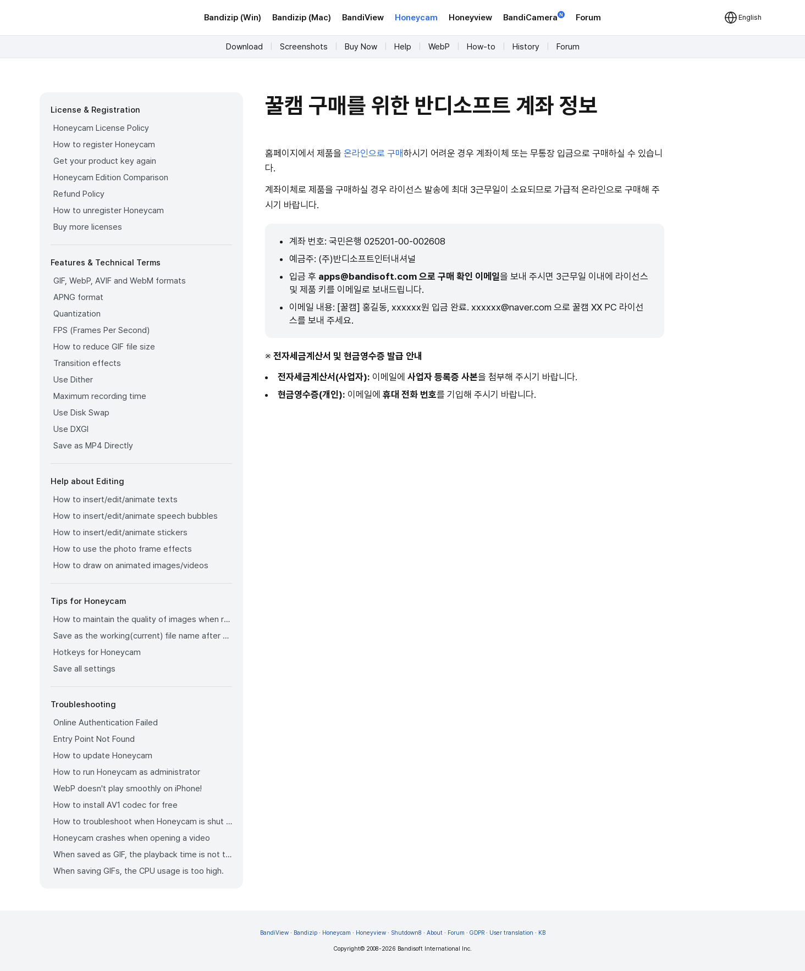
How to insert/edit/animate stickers (120, 532)
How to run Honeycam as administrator (126, 772)
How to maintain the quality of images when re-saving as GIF (142, 619)
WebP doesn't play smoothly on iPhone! (127, 789)
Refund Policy (78, 194)
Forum (588, 18)
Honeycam (416, 18)
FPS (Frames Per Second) (101, 330)
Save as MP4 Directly (93, 446)
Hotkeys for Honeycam (97, 652)
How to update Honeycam (102, 756)
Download (244, 47)
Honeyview (470, 18)
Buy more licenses (87, 227)
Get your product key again (104, 161)
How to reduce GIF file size (104, 347)
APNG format (78, 297)
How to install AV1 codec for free (115, 805)
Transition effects (87, 363)
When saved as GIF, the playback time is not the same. (142, 854)
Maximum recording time (99, 396)
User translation (511, 932)
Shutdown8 (406, 932)
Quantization (77, 314)
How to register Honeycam (104, 144)
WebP (439, 47)
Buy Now (361, 47)
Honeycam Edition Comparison (110, 177)
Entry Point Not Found (94, 739)
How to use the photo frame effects (122, 549)
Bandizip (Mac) (301, 18)
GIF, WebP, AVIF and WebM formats (119, 281)
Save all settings (84, 669)
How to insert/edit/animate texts (115, 499)
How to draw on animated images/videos (130, 565)
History (525, 47)
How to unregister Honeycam (108, 210)
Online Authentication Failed (105, 723)
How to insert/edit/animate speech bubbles (135, 516)
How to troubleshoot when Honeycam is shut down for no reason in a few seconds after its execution (142, 821)
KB (541, 932)
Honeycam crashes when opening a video (131, 838)
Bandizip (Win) (232, 18)
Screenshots (304, 47)
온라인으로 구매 (374, 153)
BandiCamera (534, 17)
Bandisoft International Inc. (435, 948)
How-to (481, 47)
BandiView (363, 18)
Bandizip (305, 932)
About (435, 932)
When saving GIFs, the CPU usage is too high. (138, 871)
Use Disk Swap (81, 413)
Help (402, 47)
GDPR (477, 932)
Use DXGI (71, 429)
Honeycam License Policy (101, 128)
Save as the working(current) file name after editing (142, 636)
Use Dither (73, 380)
